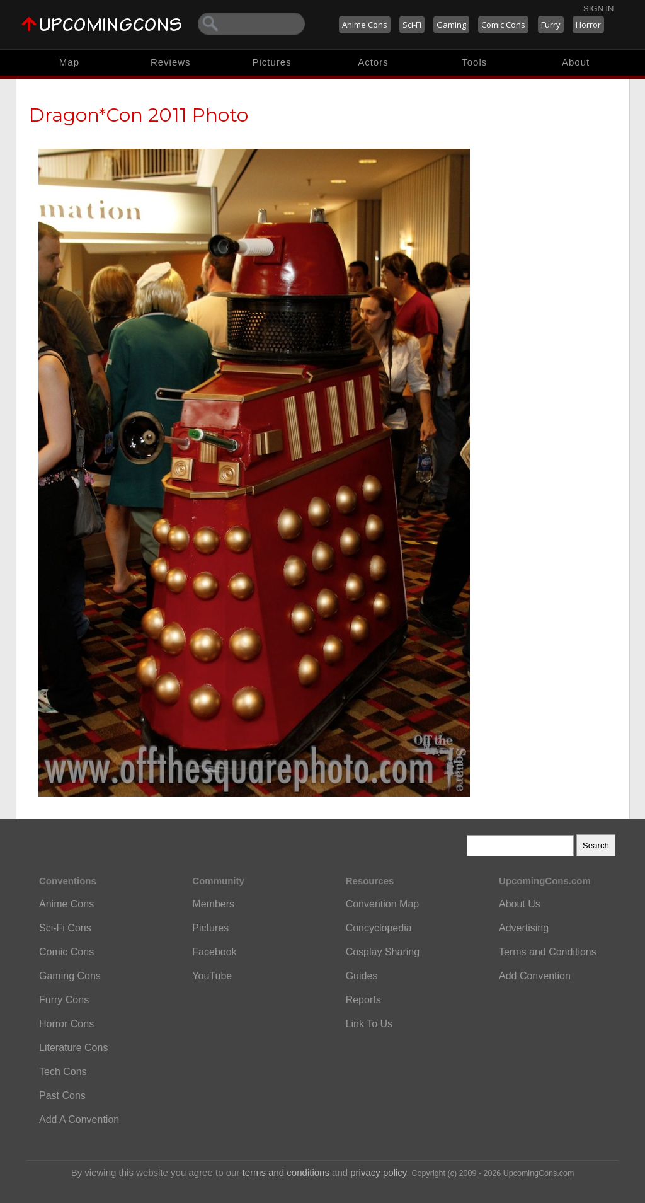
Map (69, 62)
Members (213, 904)
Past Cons (62, 1095)
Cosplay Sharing (383, 952)
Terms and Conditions (547, 952)
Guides (362, 975)
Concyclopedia (379, 928)
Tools (474, 62)
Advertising (524, 928)
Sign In (598, 8)
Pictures (271, 62)
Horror (588, 24)
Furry (551, 24)
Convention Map (383, 904)
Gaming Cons (70, 975)
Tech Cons (63, 1071)
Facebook (214, 952)
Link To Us (369, 1023)
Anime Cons (364, 24)
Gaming (451, 24)
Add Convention (535, 975)
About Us (519, 904)
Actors (373, 62)
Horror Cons (66, 1023)
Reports (363, 999)
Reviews (171, 62)
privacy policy (378, 1172)
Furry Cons (64, 999)
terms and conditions (286, 1172)
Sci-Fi (411, 24)
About (576, 62)
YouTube (212, 975)
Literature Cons (73, 1047)
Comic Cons (503, 24)
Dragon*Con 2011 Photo (138, 115)
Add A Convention (79, 1119)
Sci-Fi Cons (65, 928)
